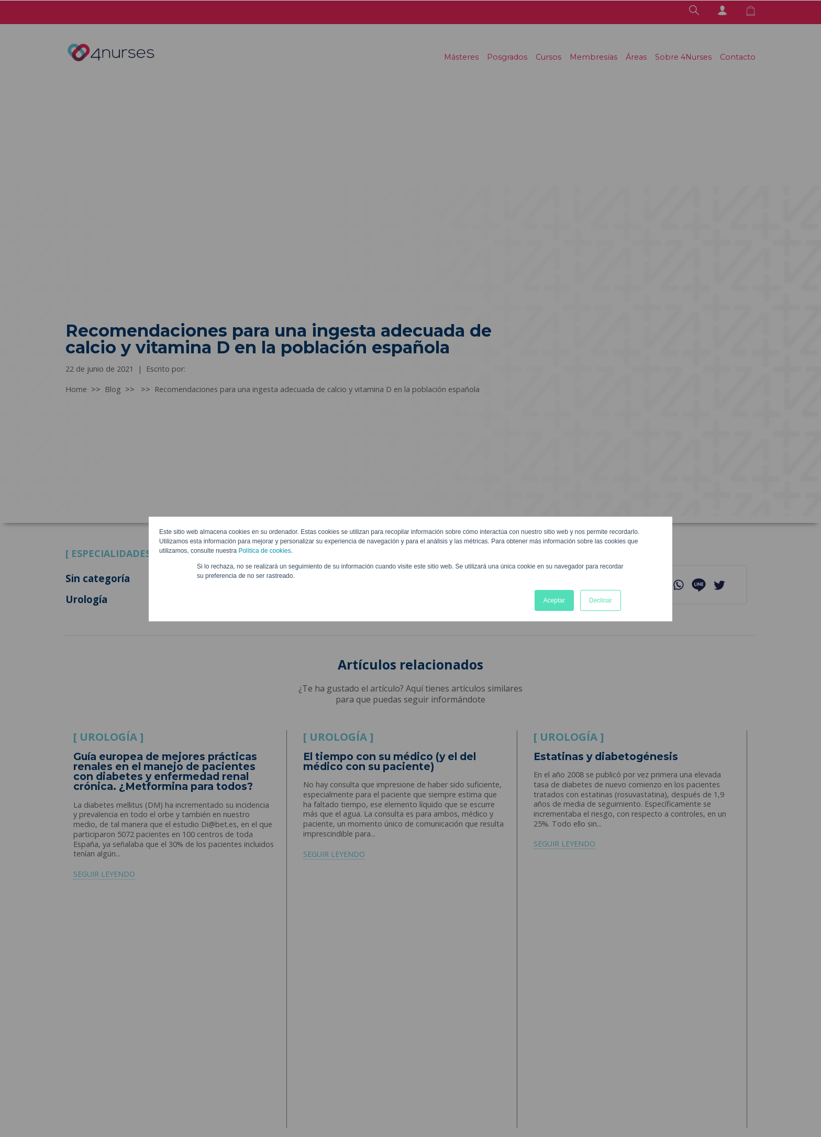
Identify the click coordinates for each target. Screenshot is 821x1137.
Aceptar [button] (554, 600)
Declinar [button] (600, 600)
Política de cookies (264, 550)
